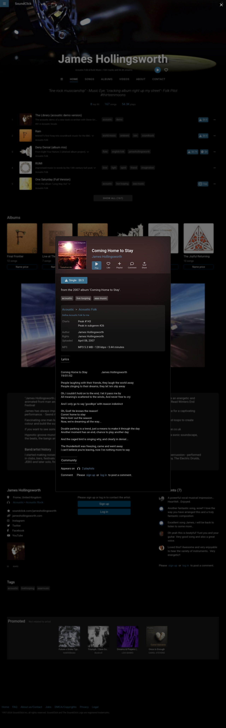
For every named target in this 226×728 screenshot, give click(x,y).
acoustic (67, 298)
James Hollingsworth (107, 256)
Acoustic (68, 309)
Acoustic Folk (88, 309)
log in (103, 475)
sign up (90, 475)
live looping (83, 298)
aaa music (100, 298)
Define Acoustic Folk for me (75, 315)
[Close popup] (221, 5)
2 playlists (88, 468)
